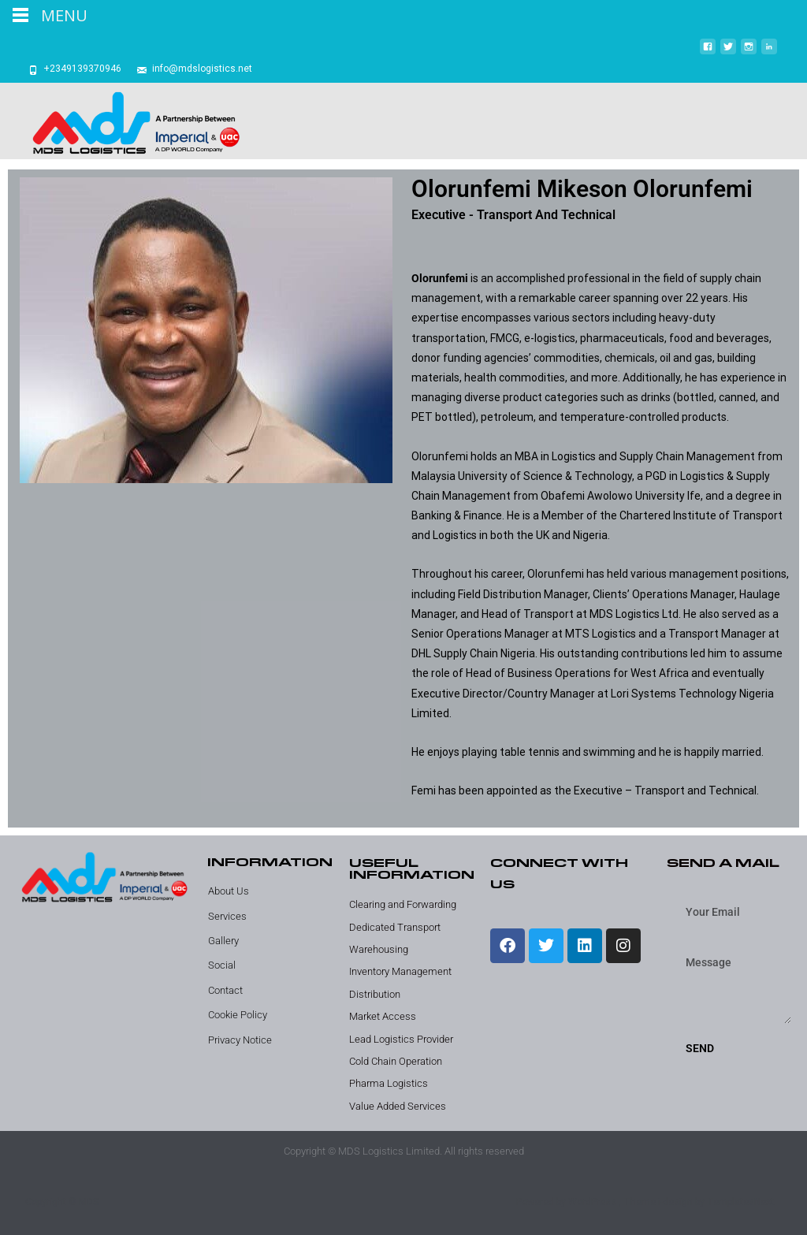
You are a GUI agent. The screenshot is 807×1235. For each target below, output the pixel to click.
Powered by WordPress (567, 1201)
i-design (676, 1201)
